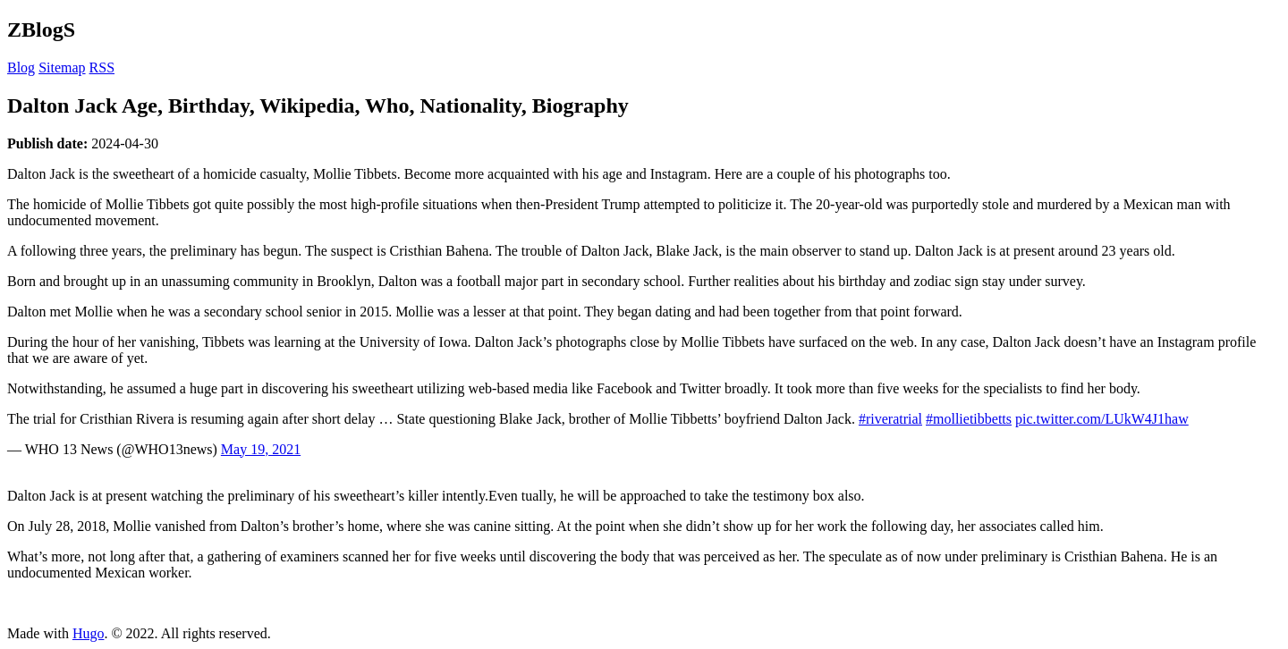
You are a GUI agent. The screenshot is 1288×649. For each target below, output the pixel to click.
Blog (21, 67)
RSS (101, 67)
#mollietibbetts (969, 418)
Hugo (88, 633)
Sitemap (61, 67)
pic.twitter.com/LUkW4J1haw (1102, 418)
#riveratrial (890, 418)
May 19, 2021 (261, 449)
